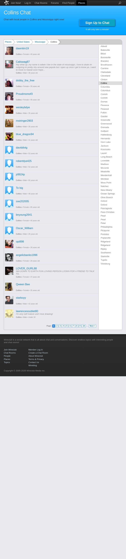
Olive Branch (107, 197)
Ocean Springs (108, 193)
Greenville (105, 120)
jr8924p (20, 174)
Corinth (104, 94)
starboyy (21, 297)
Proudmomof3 (24, 93)
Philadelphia (106, 227)
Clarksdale (106, 72)
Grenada (105, 127)
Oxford (104, 201)
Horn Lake (106, 142)
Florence (105, 105)
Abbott (104, 46)
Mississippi (40, 42)
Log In (28, 3)
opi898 (20, 241)
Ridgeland (105, 241)
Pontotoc (105, 234)
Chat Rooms (40, 3)
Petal (103, 223)
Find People (68, 3)
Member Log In (35, 349)
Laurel (104, 153)
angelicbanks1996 (26, 254)
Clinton (104, 79)
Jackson (105, 146)
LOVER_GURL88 (26, 268)
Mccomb (105, 168)
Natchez (105, 186)
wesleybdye (23, 107)
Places (81, 3)
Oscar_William (24, 228)
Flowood (105, 109)
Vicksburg (105, 263)
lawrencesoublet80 (27, 311)
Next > (92, 326)
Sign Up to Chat (97, 23)
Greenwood (106, 123)
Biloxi (103, 53)
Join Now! (16, 3)
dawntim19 (22, 48)
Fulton (104, 112)
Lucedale (105, 160)
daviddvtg (21, 147)
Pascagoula (106, 208)
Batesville (105, 50)
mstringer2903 (24, 120)
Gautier (104, 116)
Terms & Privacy (36, 359)
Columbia (105, 87)
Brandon (105, 61)
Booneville (106, 57)
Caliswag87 (23, 61)
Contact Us (33, 362)
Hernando (105, 138)
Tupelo (104, 260)
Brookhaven (106, 65)
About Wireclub (35, 356)
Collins (19, 54)
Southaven (106, 252)
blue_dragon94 (25, 134)
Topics (7, 362)
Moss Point (106, 182)
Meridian (105, 179)
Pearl (103, 215)
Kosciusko (105, 149)
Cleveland (105, 76)
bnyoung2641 (24, 214)
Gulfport (104, 131)
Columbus (105, 90)
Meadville (105, 171)
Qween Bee (23, 284)
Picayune (105, 230)
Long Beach (106, 157)
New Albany (106, 190)
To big (19, 187)
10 (84, 326)
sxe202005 (22, 201)
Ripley (104, 249)
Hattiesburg (106, 134)
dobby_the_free (25, 80)
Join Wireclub (10, 349)
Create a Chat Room (38, 353)
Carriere (104, 68)
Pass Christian (108, 212)
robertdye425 (24, 160)
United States (23, 42)
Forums (55, 3)
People (7, 356)
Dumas (104, 101)
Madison (105, 164)
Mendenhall (106, 175)
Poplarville (106, 238)
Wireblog (32, 365)
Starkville (105, 256)
